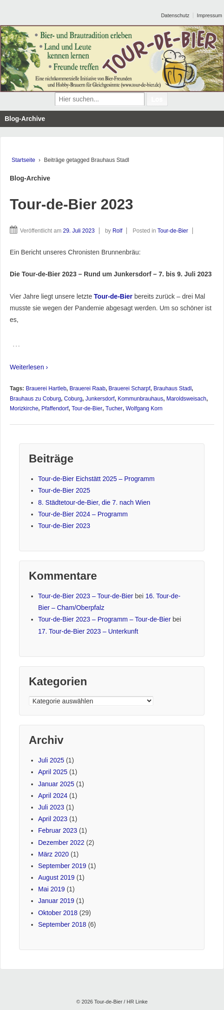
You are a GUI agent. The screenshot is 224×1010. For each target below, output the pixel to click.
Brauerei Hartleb (46, 388)
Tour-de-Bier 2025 (64, 490)
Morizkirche (24, 408)
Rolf (117, 230)
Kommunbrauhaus (140, 398)
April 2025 (52, 772)
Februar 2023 (57, 830)
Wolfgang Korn (143, 408)
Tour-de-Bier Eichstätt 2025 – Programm (96, 478)
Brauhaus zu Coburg (35, 398)
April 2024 (52, 795)
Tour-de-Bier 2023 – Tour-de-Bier (85, 596)
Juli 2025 (51, 760)
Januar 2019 (56, 900)
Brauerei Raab (87, 388)
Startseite (23, 160)
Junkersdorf (100, 398)
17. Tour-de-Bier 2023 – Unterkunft (88, 631)
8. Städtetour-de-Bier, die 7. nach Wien (94, 502)
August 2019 (56, 877)
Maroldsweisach (186, 398)
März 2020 (53, 854)
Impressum (209, 15)
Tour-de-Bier (173, 230)
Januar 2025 (56, 784)
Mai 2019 (51, 889)
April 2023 (52, 819)
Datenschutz (175, 15)
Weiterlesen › (29, 367)
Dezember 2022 (61, 842)
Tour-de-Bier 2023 (71, 204)
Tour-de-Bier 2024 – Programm (83, 514)
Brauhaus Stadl (172, 388)
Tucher (114, 408)
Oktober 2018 (58, 912)
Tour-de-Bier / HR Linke (120, 1001)
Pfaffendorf (55, 408)
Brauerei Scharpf (130, 388)
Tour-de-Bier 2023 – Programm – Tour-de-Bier (104, 619)
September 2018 (62, 924)
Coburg (73, 398)
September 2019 (62, 866)
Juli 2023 (51, 807)
